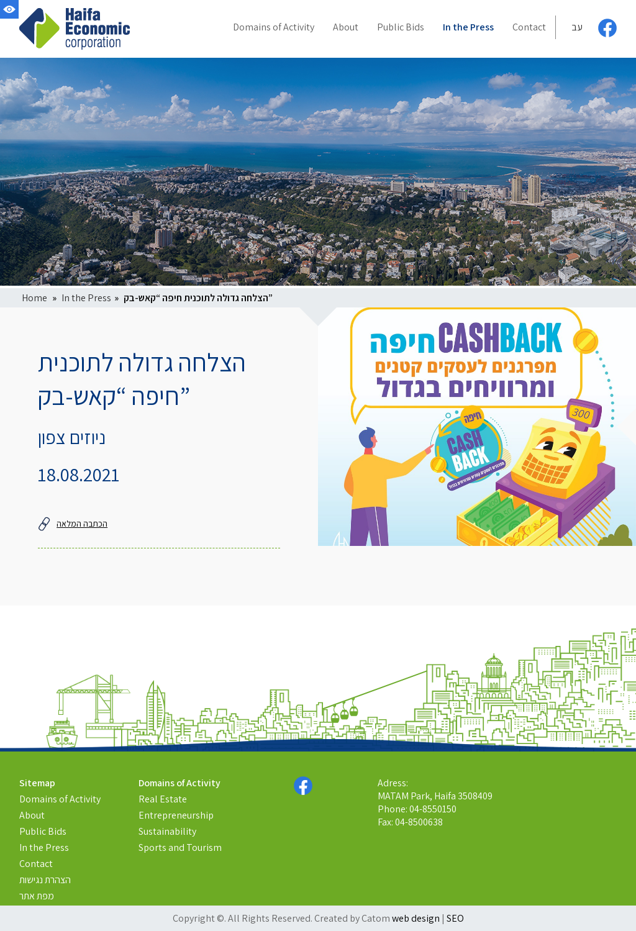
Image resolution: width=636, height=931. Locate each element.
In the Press (86, 297)
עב (577, 27)
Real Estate (163, 799)
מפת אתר (36, 895)
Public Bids (42, 831)
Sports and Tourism (180, 847)
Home (34, 297)
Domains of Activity (60, 799)
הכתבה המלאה (72, 523)
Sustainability (167, 831)
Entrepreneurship (176, 815)
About (32, 815)
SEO (455, 918)
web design (416, 918)
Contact (36, 863)
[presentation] (477, 426)
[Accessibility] (9, 9)
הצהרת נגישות (45, 879)
